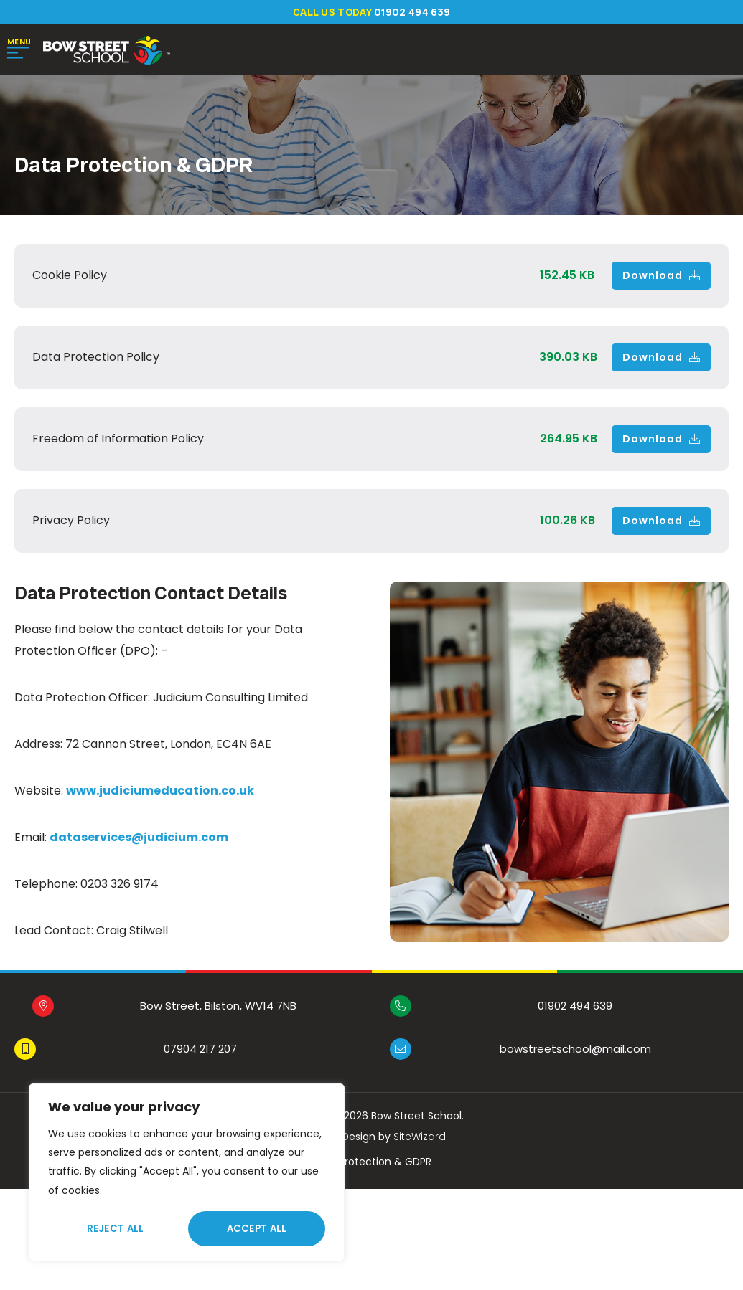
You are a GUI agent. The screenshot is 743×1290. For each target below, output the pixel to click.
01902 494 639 (575, 1007)
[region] (187, 1172)
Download (661, 277)
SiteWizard (419, 1138)
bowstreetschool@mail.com (575, 1050)
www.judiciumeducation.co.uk (160, 792)
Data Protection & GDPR (371, 1163)
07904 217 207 (200, 1050)
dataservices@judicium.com (139, 838)
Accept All (257, 1229)
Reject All (115, 1229)
